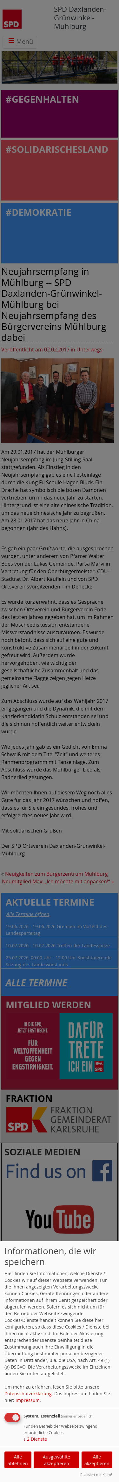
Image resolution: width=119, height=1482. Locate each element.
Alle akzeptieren (96, 1460)
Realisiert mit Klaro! (96, 1474)
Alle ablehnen (18, 1460)
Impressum (28, 1400)
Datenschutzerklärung (28, 1393)
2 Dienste (35, 1439)
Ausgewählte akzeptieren (56, 1460)
